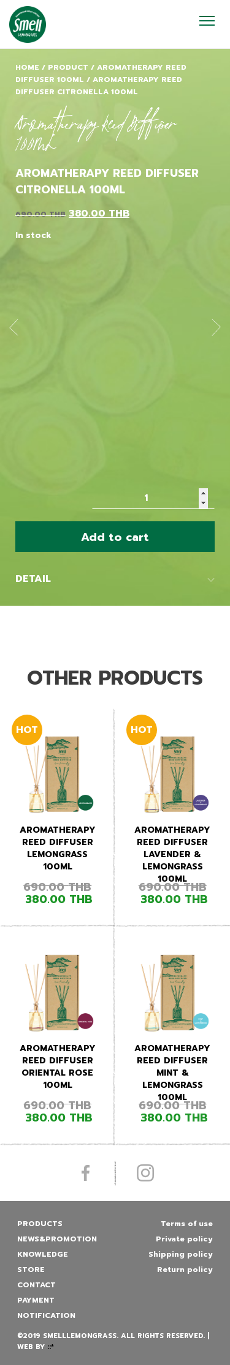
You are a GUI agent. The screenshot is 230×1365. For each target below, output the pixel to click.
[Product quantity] (153, 498)
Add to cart (115, 537)
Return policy (185, 1269)
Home (27, 67)
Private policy (184, 1238)
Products (40, 1223)
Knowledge (42, 1254)
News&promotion (57, 1238)
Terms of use (187, 1223)
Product (68, 67)
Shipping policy (180, 1254)
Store (31, 1269)
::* (50, 1347)
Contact (36, 1284)
